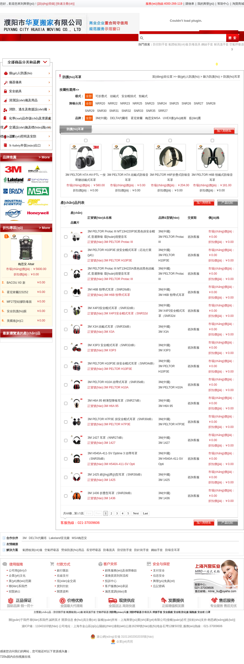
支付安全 (159, 570)
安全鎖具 (15, 91)
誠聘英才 (55, 620)
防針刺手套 (141, 550)
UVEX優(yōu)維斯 (175, 118)
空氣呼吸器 (236, 44)
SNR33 (139, 111)
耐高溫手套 (221, 44)
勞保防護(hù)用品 (72, 550)
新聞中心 (189, 53)
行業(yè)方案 (101, 53)
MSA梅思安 (79, 538)
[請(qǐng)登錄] (46, 3)
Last (145, 513)
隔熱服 (193, 612)
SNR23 (150, 103)
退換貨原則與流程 (116, 575)
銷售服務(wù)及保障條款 (121, 570)
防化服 (185, 612)
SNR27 (199, 103)
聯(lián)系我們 (18, 586)
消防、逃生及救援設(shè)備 (28, 109)
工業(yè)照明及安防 (22, 136)
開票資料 (63, 591)
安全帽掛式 (129, 96)
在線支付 (63, 575)
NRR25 (137, 103)
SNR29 (90, 111)
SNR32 (127, 111)
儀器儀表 (15, 82)
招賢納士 (14, 591)
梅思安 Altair (26, 264)
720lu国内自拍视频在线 (15, 656)
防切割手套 (160, 44)
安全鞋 (177, 612)
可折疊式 (101, 96)
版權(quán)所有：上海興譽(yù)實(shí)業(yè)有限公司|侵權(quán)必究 (142, 620)
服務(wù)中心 (216, 53)
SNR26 (187, 103)
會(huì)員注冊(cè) (85, 620)
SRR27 (163, 111)
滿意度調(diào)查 (116, 591)
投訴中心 (111, 581)
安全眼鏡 (168, 612)
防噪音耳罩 (172, 550)
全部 (89, 96)
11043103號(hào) (46, 626)
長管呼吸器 (93, 550)
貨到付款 (63, 586)
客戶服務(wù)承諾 (116, 586)
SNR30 (102, 111)
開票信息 (67, 620)
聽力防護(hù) (211, 76)
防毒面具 (195, 44)
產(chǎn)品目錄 (69, 53)
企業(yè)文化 (17, 575)
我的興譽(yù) (205, 3)
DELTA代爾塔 (119, 118)
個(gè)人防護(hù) (20, 73)
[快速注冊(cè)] (65, 3)
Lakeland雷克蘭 (59, 538)
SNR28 (210, 103)
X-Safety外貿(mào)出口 (25, 145)
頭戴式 (115, 96)
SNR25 (174, 103)
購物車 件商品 (216, 64)
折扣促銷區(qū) (36, 53)
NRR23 (125, 103)
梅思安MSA (153, 118)
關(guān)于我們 (19, 620)
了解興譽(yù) (131, 53)
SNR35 (151, 111)
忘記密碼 (159, 586)
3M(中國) (101, 118)
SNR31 (114, 111)
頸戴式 (143, 96)
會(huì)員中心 (161, 53)
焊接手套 (157, 612)
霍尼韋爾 (137, 118)
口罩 (207, 612)
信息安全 (159, 575)
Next (136, 513)
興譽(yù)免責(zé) (164, 581)
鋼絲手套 (207, 44)
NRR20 (100, 103)
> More (44, 157)
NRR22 (113, 103)
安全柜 (201, 612)
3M (24, 538)
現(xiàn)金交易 (66, 581)
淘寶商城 (238, 3)
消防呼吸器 (135, 612)
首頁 (11, 53)
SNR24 (162, 103)
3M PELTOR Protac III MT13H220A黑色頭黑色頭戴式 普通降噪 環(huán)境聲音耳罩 (121, 274)
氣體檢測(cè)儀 (178, 44)
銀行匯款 (63, 570)
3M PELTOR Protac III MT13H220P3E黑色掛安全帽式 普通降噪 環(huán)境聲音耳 (121, 237)
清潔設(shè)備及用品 (23, 100)
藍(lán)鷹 (195, 118)
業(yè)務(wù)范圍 (20, 581)
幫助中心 (223, 3)
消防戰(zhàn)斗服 (118, 612)
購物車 (189, 3)
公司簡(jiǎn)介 (18, 570)
